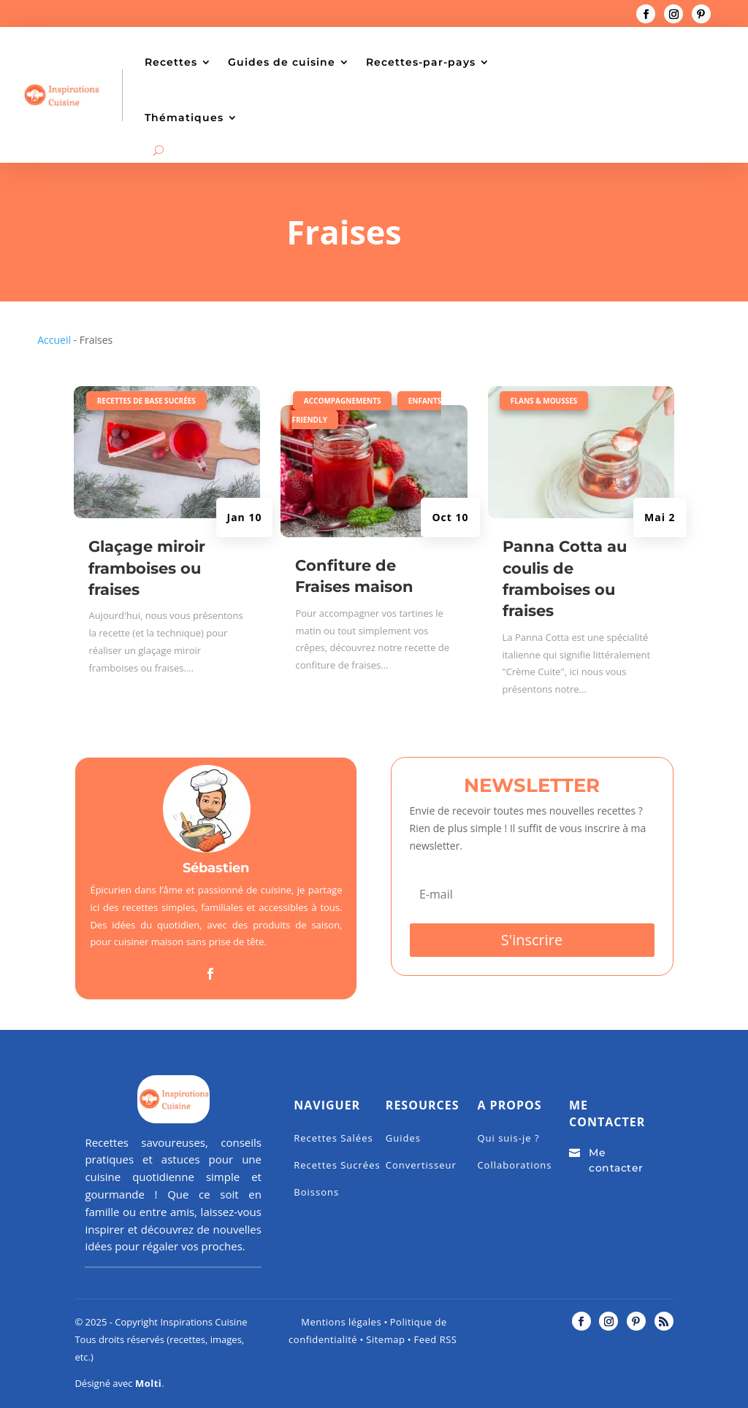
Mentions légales (341, 1321)
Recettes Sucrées (337, 1165)
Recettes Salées (333, 1138)
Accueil (54, 340)
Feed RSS (434, 1339)
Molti (148, 1383)
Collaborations (514, 1165)
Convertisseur (421, 1165)
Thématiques (184, 117)
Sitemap (384, 1339)
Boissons (316, 1192)
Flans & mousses (544, 401)
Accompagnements (342, 401)
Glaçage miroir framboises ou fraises (146, 568)
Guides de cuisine (281, 62)
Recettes (171, 62)
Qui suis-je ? (508, 1138)
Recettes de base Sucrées (146, 401)
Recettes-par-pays (421, 62)
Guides (403, 1138)
